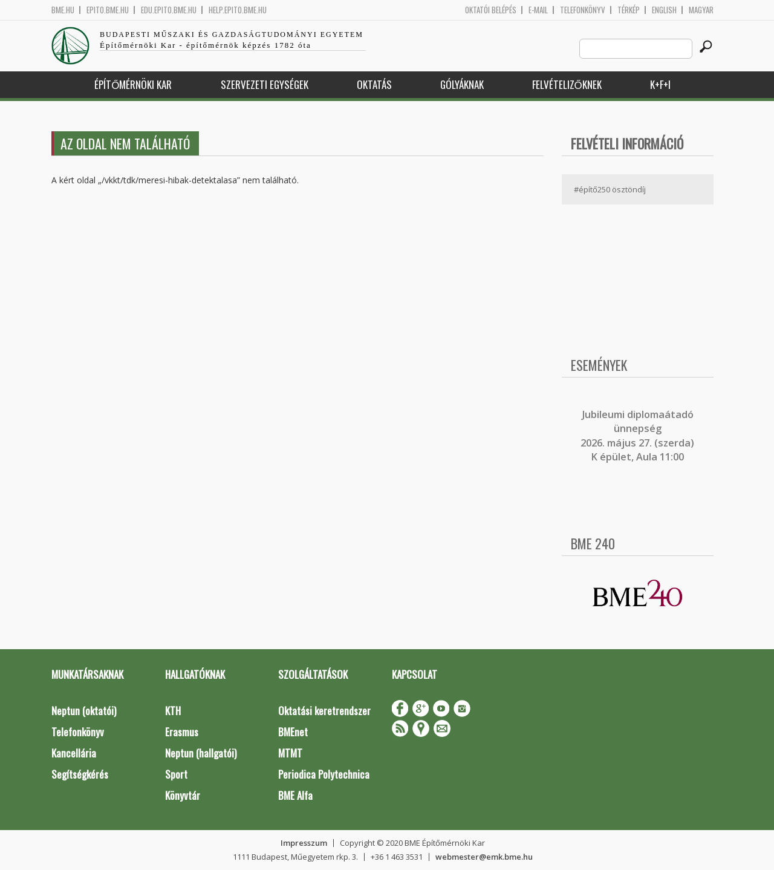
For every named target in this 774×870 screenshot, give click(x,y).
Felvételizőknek (567, 84)
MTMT (290, 752)
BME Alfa (295, 795)
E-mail (538, 10)
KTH (173, 710)
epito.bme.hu (107, 10)
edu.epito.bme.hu (169, 10)
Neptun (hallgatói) (200, 752)
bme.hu (62, 10)
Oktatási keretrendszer (324, 710)
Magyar (701, 10)
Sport (176, 774)
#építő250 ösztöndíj (610, 189)
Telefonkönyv (582, 10)
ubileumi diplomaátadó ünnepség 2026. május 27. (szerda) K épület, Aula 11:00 (637, 435)
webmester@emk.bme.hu (484, 856)
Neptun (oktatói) (83, 710)
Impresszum (304, 842)
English (664, 10)
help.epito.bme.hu (238, 10)
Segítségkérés (79, 774)
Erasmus (181, 731)
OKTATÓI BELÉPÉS (490, 10)
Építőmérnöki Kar (133, 84)
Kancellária (73, 752)
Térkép (628, 10)
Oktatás (374, 84)
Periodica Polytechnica (323, 774)
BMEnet (293, 731)
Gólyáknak (462, 84)
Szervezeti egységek (264, 84)
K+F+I (660, 84)
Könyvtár (182, 795)
